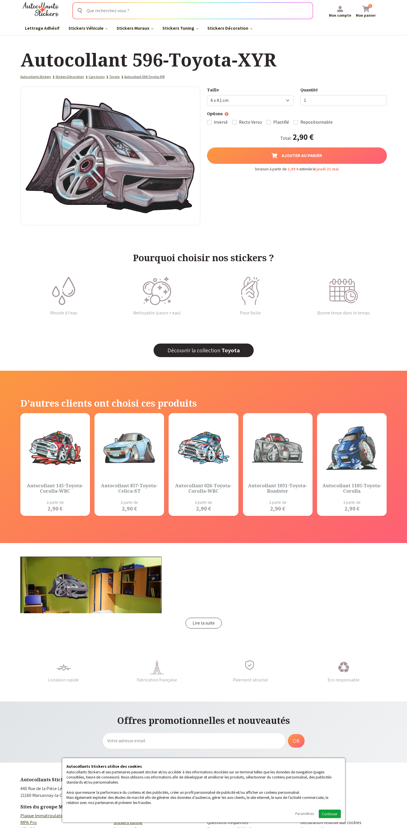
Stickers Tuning (180, 28)
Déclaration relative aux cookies (330, 822)
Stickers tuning (128, 822)
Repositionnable (316, 122)
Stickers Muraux (135, 28)
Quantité (309, 90)
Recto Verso (250, 122)
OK (296, 741)
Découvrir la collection (203, 350)
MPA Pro (28, 822)
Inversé (221, 122)
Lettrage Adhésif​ (42, 28)
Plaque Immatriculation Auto (48, 816)
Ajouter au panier (297, 155)
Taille (213, 90)
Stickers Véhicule (87, 28)
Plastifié (281, 122)
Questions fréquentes (227, 822)
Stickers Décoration (229, 28)
